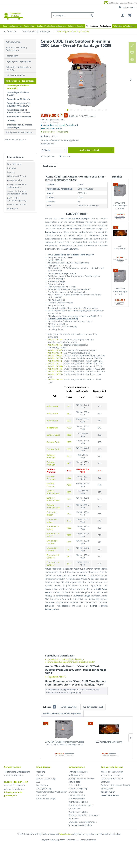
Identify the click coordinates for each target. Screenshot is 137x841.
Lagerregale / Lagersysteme (18, 61)
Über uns (11, 168)
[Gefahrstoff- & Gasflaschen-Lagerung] (51, 26)
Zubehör (11, 120)
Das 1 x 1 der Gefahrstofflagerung (16, 199)
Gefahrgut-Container (15, 75)
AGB (38, 781)
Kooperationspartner (17, 204)
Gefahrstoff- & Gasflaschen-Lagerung (18, 68)
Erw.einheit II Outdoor (53, 556)
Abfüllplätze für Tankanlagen (19, 132)
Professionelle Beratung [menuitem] (112, 771)
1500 (69, 406)
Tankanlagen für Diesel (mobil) (18, 93)
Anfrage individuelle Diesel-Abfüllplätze (82, 780)
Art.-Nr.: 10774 (55, 368)
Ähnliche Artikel (69, 707)
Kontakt (10, 172)
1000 (69, 435)
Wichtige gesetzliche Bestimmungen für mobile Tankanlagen (81, 805)
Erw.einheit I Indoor (52, 513)
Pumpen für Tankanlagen (19, 116)
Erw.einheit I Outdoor (52, 542)
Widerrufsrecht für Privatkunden (51, 792)
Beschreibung (49, 166)
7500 (69, 427)
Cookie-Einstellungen (46, 798)
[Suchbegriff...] (72, 15)
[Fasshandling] (29, 26)
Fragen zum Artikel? (55, 676)
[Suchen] (91, 15)
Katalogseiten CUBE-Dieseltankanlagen (64, 659)
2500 (69, 413)
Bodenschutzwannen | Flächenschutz (16, 48)
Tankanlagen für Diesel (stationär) (18, 87)
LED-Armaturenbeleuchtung (120, 247)
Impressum (12, 208)
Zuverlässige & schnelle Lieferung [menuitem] (112, 780)
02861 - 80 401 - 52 (16, 782)
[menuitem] (72, 15)
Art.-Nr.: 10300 (55, 371)
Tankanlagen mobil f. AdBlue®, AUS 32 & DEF (18, 111)
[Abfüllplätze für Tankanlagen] (124, 26)
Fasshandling (12, 55)
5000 (69, 420)
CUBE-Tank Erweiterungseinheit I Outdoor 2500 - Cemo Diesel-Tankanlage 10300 (120, 205)
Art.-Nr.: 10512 (55, 361)
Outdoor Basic (53, 435)
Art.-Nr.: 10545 (55, 379)
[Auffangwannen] (15, 26)
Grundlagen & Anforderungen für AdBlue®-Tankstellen (83, 824)
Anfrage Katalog (14, 180)
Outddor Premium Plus (53, 506)
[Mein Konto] (123, 15)
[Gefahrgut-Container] (76, 26)
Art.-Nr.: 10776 (55, 358)
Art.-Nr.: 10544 (55, 366)
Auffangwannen (13, 42)
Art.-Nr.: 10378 (55, 353)
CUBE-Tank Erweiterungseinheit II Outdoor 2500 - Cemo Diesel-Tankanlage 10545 (120, 291)
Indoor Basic (52, 406)
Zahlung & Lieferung (16, 176)
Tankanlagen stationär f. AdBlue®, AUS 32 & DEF (19, 104)
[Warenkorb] (130, 15)
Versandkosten (65, 834)
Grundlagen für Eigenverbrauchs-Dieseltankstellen (70, 662)
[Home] (4, 26)
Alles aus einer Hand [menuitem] (110, 775)
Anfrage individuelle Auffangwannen (16, 185)
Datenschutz (42, 785)
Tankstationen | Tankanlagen (20, 81)
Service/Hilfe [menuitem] (126, 7)
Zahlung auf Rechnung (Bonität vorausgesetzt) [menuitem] (115, 787)
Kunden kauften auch (93, 707)
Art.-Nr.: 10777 (55, 363)
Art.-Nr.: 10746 (55, 345)
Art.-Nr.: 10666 (55, 355)
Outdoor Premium (51, 456)
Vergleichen (48, 156)
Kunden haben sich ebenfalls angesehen (62, 713)
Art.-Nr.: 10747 (55, 350)
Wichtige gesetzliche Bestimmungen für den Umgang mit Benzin (84, 815)
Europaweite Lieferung (64, 2)
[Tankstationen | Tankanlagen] (98, 26)
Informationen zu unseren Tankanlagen (19, 126)
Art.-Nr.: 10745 (55, 339)
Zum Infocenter (14, 164)
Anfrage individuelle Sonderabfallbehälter (17, 192)
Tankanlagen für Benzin (18, 99)
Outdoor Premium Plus (53, 492)
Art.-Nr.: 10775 (55, 374)
